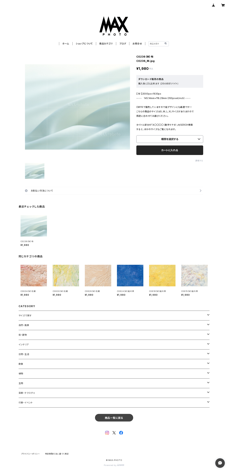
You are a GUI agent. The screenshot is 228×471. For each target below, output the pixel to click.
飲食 (21, 363)
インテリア (24, 344)
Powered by (114, 465)
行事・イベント (26, 402)
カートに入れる (169, 150)
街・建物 (23, 334)
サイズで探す (25, 315)
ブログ (122, 43)
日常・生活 (24, 354)
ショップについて (84, 43)
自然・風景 (24, 325)
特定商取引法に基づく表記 (57, 454)
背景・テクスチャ (27, 393)
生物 (21, 383)
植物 (21, 373)
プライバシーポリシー (30, 454)
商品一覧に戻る (114, 417)
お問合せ (137, 43)
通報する (199, 160)
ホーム (65, 43)
